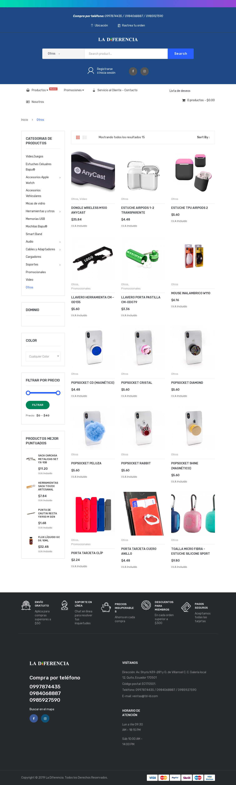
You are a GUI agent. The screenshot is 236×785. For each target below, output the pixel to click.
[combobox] (43, 356)
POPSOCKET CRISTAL (136, 383)
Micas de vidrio (35, 203)
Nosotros (35, 102)
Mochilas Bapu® (36, 226)
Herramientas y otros (40, 211)
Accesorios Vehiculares (33, 193)
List (84, 137)
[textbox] (43, 356)
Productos (41, 89)
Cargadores (33, 257)
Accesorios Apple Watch (37, 180)
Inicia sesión (107, 73)
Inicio (24, 120)
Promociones (74, 90)
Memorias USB (35, 219)
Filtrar (37, 404)
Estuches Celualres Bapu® (38, 167)
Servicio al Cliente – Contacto (114, 90)
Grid (78, 137)
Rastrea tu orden (131, 25)
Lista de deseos (180, 91)
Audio (29, 241)
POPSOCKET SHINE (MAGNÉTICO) (184, 466)
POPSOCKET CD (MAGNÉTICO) (92, 383)
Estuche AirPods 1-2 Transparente (137, 210)
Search (180, 54)
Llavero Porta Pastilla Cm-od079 (140, 300)
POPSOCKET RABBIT (136, 463)
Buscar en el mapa (42, 709)
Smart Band (34, 234)
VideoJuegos (34, 156)
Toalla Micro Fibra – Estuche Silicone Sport (190, 551)
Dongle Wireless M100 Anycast (89, 210)
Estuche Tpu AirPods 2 (189, 208)
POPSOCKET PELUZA (86, 463)
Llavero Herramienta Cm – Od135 (92, 300)
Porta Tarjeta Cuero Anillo (138, 551)
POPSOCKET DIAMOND (187, 383)
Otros (74, 199)
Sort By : (203, 137)
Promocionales (81, 288)
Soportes (32, 264)
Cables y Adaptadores (40, 249)
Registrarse (105, 69)
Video (83, 199)
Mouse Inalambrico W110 (190, 293)
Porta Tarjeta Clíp (87, 553)
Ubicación (99, 25)
